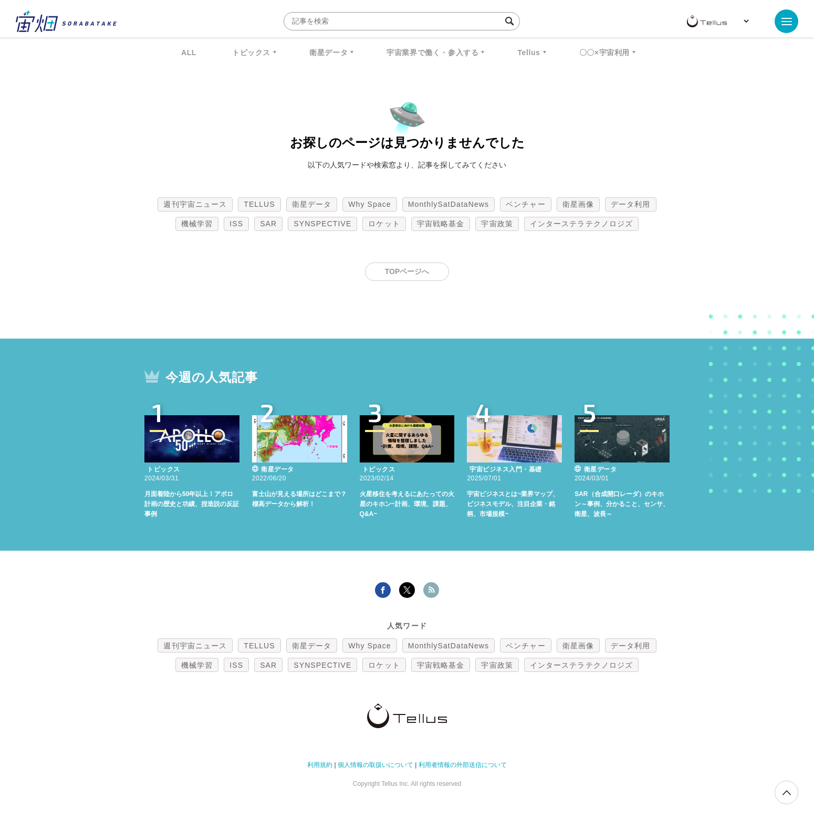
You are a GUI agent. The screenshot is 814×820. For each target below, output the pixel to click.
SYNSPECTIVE (322, 223)
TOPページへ (407, 271)
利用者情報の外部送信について (463, 765)
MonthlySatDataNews (448, 204)
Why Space (369, 204)
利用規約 (319, 765)
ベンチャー (526, 204)
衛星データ (328, 52)
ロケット (384, 223)
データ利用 (631, 204)
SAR (268, 223)
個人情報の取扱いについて (375, 765)
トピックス (251, 52)
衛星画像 (578, 204)
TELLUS (259, 204)
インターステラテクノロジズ (581, 223)
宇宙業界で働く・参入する (432, 52)
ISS (236, 223)
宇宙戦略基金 (441, 223)
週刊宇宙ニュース (195, 204)
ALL (188, 52)
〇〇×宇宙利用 (604, 52)
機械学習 (197, 223)
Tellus (528, 52)
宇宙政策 (497, 223)
